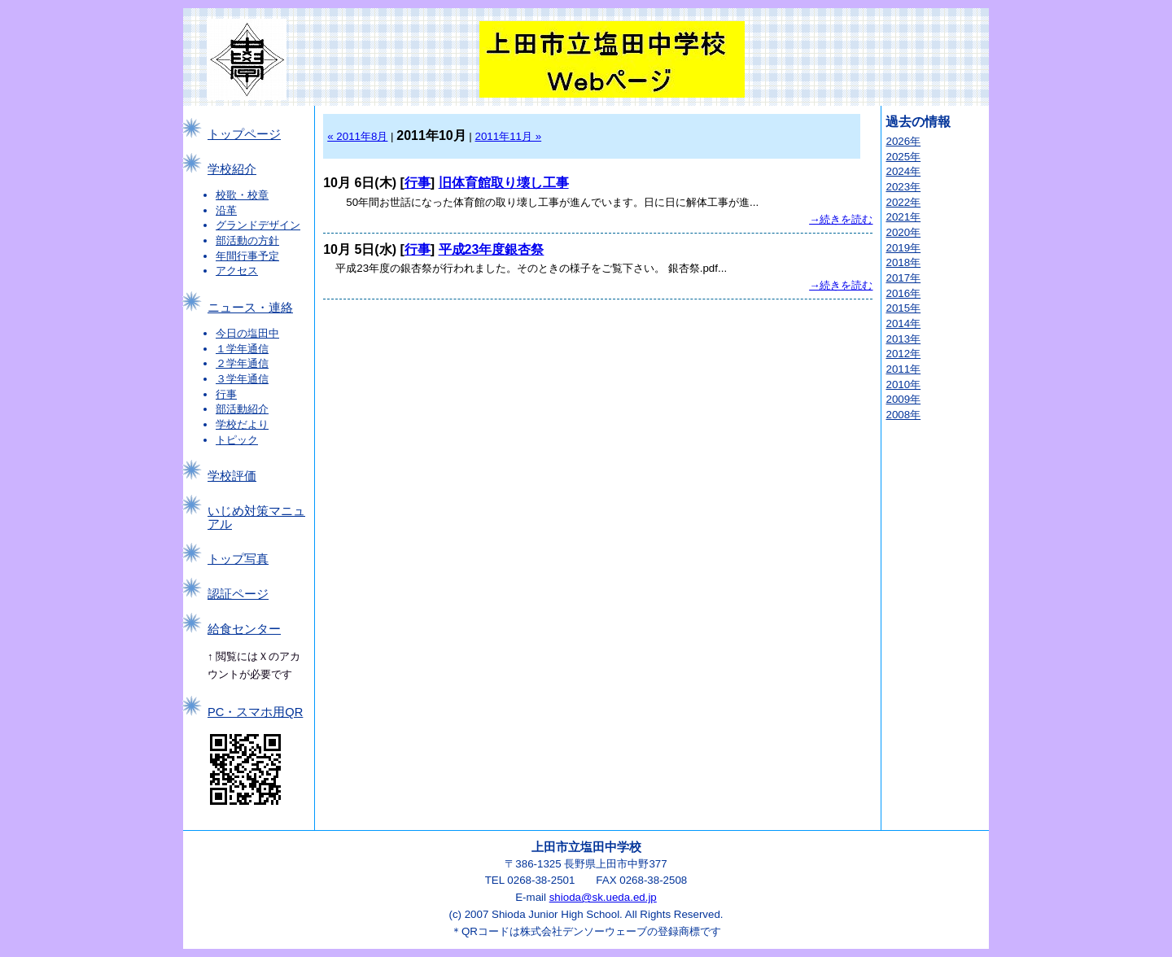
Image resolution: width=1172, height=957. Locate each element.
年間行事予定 (247, 256)
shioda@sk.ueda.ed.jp (603, 897)
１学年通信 (242, 349)
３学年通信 (242, 379)
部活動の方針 (247, 240)
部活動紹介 (242, 409)
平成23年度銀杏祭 (491, 249)
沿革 (226, 210)
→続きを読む (840, 219)
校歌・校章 (242, 195)
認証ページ (238, 594)
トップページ (244, 134)
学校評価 (232, 476)
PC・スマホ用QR (255, 712)
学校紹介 (232, 169)
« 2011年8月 (357, 136)
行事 (226, 394)
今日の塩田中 (247, 333)
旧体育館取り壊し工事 (504, 183)
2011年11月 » (508, 136)
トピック (237, 440)
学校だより (242, 424)
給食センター (244, 629)
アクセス (237, 270)
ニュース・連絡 (250, 307)
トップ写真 (238, 559)
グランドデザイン (258, 225)
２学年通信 (242, 363)
